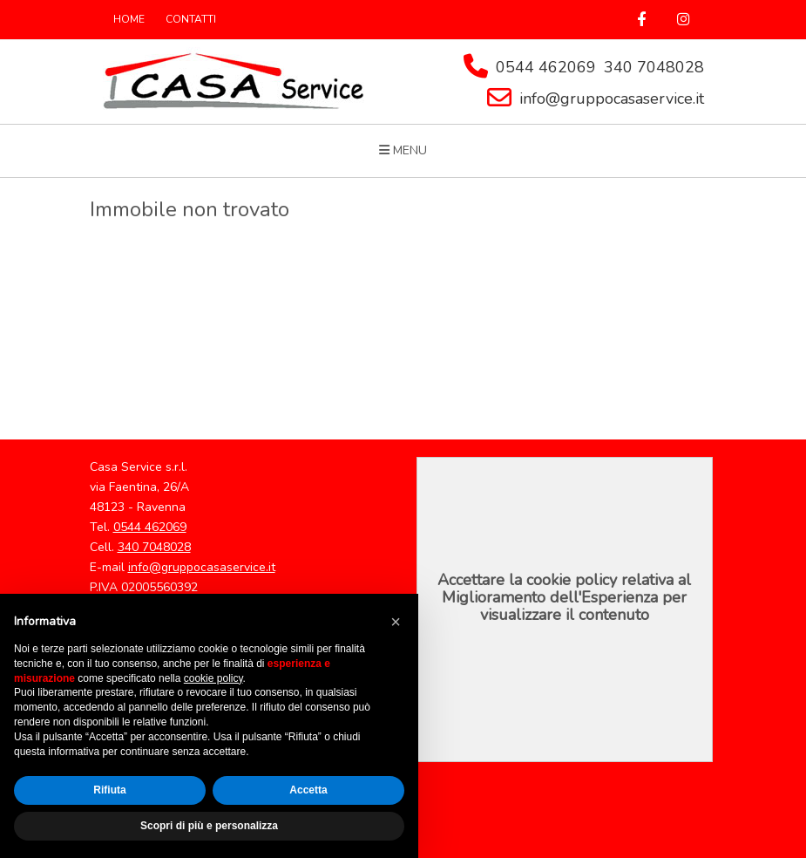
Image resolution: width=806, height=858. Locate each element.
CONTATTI (191, 19)
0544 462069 (546, 67)
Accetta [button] (308, 790)
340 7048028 (654, 67)
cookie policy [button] (213, 678)
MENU (403, 150)
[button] (396, 622)
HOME (129, 19)
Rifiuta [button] (109, 790)
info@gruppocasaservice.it (611, 98)
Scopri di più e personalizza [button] (209, 826)
